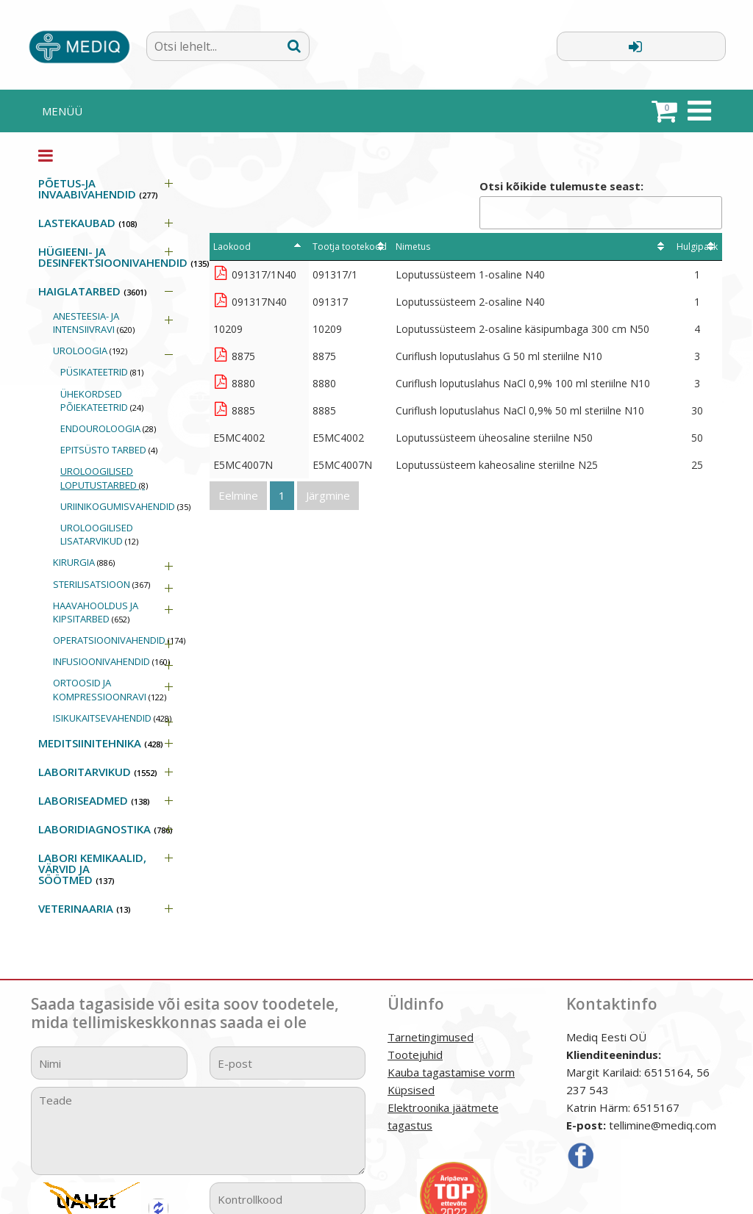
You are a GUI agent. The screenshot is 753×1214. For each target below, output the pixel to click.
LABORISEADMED (94, 800)
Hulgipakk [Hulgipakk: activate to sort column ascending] (697, 246)
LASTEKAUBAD (88, 222)
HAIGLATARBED (92, 291)
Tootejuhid (415, 1054)
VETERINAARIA (84, 908)
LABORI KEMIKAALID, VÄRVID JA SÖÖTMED (92, 868)
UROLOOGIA (90, 350)
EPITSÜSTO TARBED (108, 449)
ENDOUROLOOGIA (108, 428)
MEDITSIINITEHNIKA (100, 743)
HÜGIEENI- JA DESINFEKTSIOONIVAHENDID (113, 257)
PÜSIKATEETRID (101, 371)
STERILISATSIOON (101, 584)
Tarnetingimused (431, 1037)
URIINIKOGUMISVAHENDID (124, 506)
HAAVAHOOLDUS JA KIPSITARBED (95, 612)
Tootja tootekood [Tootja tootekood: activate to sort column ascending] (350, 246)
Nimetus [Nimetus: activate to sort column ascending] (413, 246)
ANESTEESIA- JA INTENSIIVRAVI (94, 322)
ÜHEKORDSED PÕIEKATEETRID (101, 400)
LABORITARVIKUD (97, 771)
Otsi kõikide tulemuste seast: (600, 204)
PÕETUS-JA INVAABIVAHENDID (98, 188)
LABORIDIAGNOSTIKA (105, 829)
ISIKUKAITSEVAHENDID (112, 718)
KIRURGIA (84, 562)
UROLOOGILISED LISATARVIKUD (99, 534)
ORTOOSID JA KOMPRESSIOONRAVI (109, 689)
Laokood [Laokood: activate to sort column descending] (232, 246)
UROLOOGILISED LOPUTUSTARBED (104, 477)
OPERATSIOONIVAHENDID (119, 640)
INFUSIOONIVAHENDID (111, 661)
